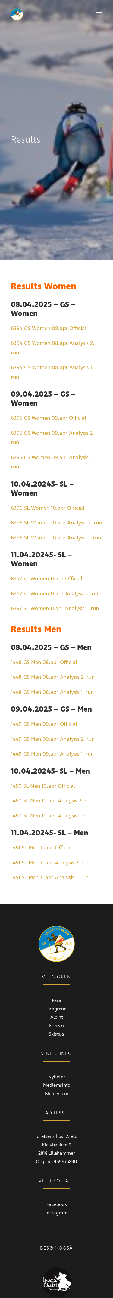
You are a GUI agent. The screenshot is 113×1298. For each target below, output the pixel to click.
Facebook (56, 1169)
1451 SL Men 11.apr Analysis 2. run (50, 827)
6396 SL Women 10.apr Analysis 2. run (56, 487)
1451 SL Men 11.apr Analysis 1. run (50, 842)
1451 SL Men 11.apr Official (41, 812)
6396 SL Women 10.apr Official (47, 472)
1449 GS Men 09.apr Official (44, 689)
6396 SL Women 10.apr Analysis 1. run (56, 502)
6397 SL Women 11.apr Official (46, 543)
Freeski (56, 990)
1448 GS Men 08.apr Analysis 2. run (53, 642)
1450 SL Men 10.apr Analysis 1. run (51, 780)
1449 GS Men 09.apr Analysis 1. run (52, 718)
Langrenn (56, 973)
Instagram (56, 1177)
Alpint (56, 981)
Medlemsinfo (56, 1049)
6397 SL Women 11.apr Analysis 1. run (55, 573)
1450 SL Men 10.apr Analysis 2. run (52, 765)
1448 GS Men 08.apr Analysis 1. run (52, 656)
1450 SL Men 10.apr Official (43, 750)
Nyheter (56, 1041)
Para (56, 965)
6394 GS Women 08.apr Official (48, 293)
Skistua (56, 998)
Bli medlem (56, 1058)
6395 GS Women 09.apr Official (48, 383)
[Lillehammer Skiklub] (17, 14)
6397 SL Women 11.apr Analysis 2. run (55, 558)
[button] (99, 14)
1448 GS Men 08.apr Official (44, 627)
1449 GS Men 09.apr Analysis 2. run (53, 703)
